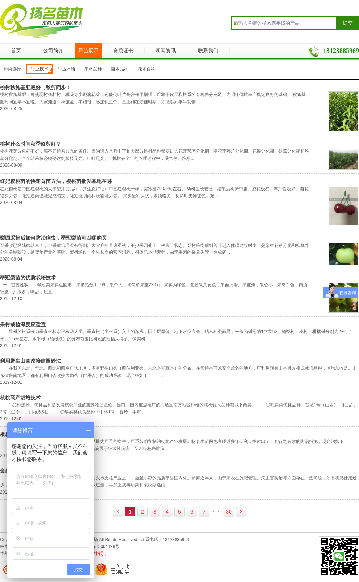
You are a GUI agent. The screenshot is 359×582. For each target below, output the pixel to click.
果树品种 (93, 68)
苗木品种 (119, 68)
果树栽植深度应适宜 (23, 324)
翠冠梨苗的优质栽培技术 (28, 277)
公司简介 (53, 50)
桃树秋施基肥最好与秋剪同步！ (35, 87)
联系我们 (208, 50)
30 (229, 512)
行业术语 (66, 68)
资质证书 (123, 50)
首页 (16, 50)
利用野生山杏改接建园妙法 (30, 361)
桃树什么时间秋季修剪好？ (30, 144)
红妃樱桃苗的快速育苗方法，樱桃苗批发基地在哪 (56, 181)
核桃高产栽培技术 (20, 397)
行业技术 (39, 68)
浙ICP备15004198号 (99, 546)
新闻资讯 (166, 50)
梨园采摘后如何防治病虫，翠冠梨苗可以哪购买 (53, 238)
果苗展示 (88, 50)
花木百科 (146, 68)
